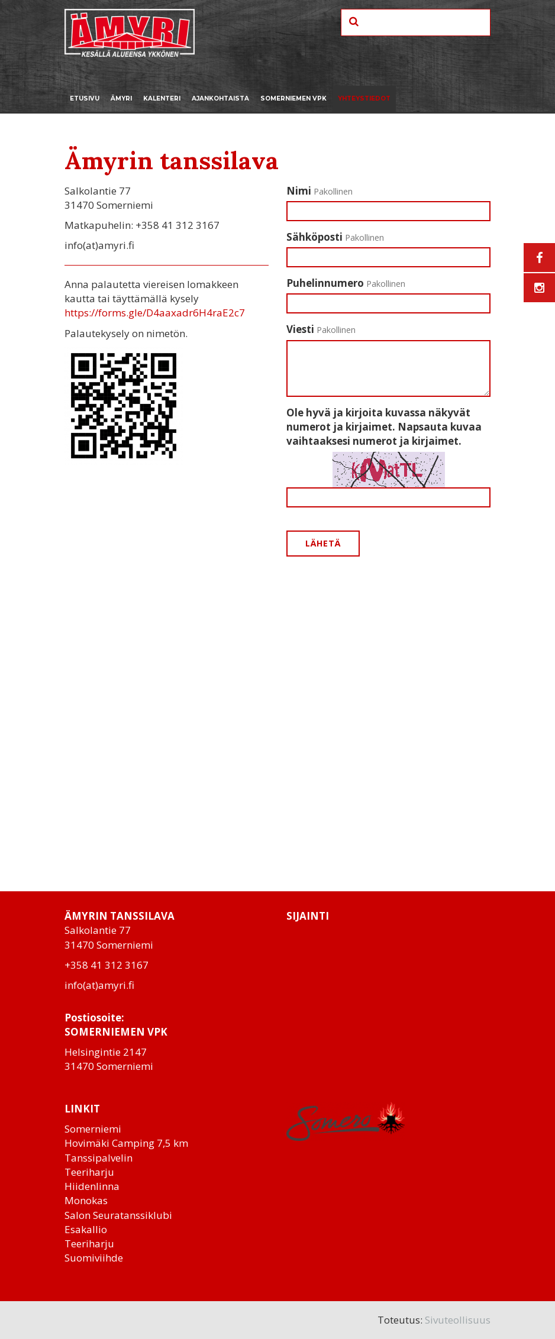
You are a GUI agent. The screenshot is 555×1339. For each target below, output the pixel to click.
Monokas (86, 1200)
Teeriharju (89, 1172)
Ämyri (121, 98)
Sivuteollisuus (458, 1320)
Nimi (319, 191)
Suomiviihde (93, 1257)
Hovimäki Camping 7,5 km (126, 1143)
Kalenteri (161, 98)
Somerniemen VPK (293, 98)
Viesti (321, 329)
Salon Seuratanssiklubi (118, 1215)
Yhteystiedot (364, 98)
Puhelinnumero (345, 283)
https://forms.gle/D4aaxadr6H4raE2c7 (154, 312)
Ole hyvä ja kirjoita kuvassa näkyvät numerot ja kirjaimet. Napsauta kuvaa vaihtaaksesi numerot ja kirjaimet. (384, 427)
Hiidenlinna (92, 1186)
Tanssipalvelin (98, 1158)
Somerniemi (92, 1129)
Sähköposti (335, 237)
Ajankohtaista (220, 98)
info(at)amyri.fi (99, 985)
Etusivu (84, 98)
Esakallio (85, 1229)
